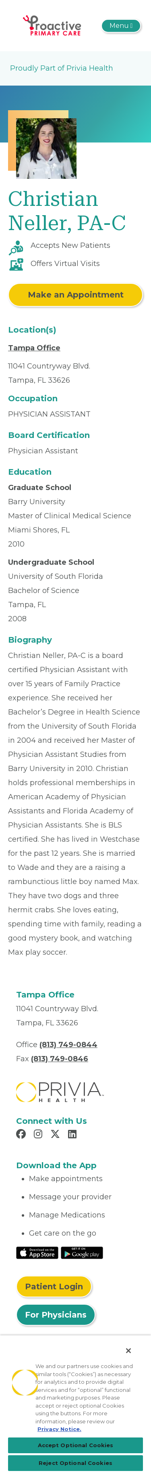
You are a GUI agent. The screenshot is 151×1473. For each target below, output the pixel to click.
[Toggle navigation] (121, 26)
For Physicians (56, 1315)
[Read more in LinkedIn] (73, 1135)
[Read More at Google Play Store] (82, 1252)
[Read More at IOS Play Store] (37, 1252)
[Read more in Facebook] (22, 1135)
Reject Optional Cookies (75, 1463)
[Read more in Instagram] (39, 1135)
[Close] (128, 1351)
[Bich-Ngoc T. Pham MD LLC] (53, 25)
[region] (75, 1404)
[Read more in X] (56, 1135)
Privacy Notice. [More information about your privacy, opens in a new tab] (59, 1429)
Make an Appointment (76, 295)
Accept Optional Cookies (76, 1445)
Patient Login (54, 1286)
